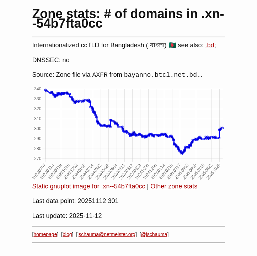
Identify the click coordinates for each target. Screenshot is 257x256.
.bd (209, 45)
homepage (45, 234)
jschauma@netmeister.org (106, 234)
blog (67, 234)
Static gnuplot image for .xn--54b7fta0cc (88, 186)
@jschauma (154, 234)
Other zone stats (173, 186)
